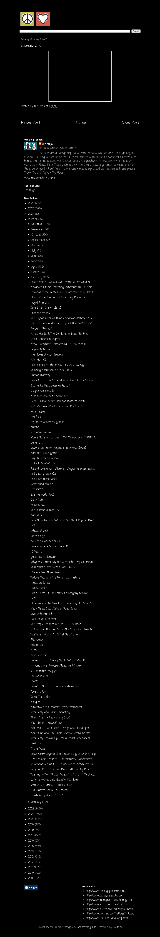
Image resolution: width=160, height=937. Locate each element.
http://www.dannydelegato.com (104, 896)
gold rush (36, 743)
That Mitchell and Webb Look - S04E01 (54, 567)
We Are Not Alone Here (45, 572)
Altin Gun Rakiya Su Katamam (49, 396)
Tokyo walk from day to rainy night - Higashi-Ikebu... (62, 562)
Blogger (117, 927)
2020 (31, 819)
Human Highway (40, 375)
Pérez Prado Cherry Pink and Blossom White (58, 401)
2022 (31, 809)
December (38, 224)
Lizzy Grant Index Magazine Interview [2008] (58, 448)
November (38, 229)
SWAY (34, 681)
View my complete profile (39, 178)
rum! (34, 650)
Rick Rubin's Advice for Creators (50, 790)
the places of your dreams (47, 355)
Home (81, 122)
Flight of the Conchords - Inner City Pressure (58, 298)
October (36, 235)
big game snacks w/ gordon (47, 422)
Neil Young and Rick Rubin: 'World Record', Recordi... (61, 733)
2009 (31, 878)
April (34, 267)
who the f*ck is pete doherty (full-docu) (55, 780)
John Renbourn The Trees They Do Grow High (58, 365)
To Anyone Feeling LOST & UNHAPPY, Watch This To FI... (63, 764)
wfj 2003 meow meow (44, 458)
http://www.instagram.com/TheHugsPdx (109, 900)
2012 (31, 862)
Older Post (130, 122)
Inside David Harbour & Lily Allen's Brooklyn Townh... (62, 629)
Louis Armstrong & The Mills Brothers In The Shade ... (63, 380)
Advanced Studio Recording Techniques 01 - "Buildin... (62, 287)
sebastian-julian (86, 927)
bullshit (35, 427)
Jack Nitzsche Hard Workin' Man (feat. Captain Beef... (63, 520)
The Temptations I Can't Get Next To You (55, 635)
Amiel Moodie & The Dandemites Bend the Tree (59, 334)
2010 (31, 873)
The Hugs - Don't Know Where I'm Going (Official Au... (63, 775)
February (37, 277)
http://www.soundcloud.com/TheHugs (107, 904)
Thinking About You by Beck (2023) (51, 370)
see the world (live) (42, 495)
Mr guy (35, 702)
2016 (31, 841)
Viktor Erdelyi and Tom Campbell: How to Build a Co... (62, 323)
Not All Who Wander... (44, 464)
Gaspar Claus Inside (42, 391)
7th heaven (37, 640)
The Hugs (47, 144)
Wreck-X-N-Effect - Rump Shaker (51, 785)
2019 (31, 825)
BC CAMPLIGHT (39, 676)
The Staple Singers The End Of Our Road (56, 624)
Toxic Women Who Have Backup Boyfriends (57, 406)
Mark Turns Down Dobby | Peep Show (54, 609)
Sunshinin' (37, 489)
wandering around (42, 484)
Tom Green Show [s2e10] (46, 308)
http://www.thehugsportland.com (105, 891)
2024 (31, 214)
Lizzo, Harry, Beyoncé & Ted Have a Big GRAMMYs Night (64, 754)
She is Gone (38, 749)
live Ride (36, 417)
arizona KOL (38, 505)
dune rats (37, 443)
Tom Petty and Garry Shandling (50, 712)
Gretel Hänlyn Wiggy (44, 671)
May (34, 261)
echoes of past (39, 531)
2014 (31, 851)
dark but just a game (44, 453)
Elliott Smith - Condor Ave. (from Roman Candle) (60, 282)
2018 (31, 830)
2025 (31, 209)
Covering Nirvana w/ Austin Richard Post (55, 687)
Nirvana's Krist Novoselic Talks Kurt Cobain (56, 666)
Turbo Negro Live (41, 432)
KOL (33, 526)
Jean (34, 598)
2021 (31, 814)
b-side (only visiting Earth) (47, 795)
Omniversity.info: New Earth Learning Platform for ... (63, 603)
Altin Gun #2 (38, 360)
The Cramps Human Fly (45, 510)
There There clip (40, 697)
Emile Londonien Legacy (45, 339)
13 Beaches (37, 552)
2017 (31, 835)
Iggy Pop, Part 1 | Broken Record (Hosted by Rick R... (62, 769)
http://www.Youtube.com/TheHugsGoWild (110, 909)
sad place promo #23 (43, 474)
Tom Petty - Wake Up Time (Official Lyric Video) (60, 738)
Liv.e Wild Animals (42, 614)
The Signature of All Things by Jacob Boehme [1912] (62, 318)
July (34, 251)
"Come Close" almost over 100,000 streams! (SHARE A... (63, 438)
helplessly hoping (41, 349)
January (36, 802)
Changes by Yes (40, 313)
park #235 (37, 515)
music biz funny (40, 583)
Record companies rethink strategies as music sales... (63, 469)
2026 (31, 203)
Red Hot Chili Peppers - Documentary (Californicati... (62, 759)
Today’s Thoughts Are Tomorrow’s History (55, 578)
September (38, 240)
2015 (31, 846)
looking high (38, 536)
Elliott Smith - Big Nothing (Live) (50, 718)
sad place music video (44, 479)
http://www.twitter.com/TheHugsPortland (110, 914)
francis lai (37, 645)
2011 (31, 867)
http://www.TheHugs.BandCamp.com (107, 918)
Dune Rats (37, 500)
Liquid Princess (40, 303)
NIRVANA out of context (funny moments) (56, 707)
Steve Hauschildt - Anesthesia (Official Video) (58, 344)
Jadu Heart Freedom (43, 619)
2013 (31, 857)
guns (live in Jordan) (43, 557)
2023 (31, 219)
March (35, 272)
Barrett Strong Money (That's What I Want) (58, 661)
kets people (38, 412)
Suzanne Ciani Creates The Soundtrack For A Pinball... (63, 292)
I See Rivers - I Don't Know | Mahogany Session (59, 593)
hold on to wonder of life (46, 541)
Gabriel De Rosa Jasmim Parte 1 (50, 386)
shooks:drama (39, 655)
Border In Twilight (41, 329)
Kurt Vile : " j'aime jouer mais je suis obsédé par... (60, 728)
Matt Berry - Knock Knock (46, 723)
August (36, 245)
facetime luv (38, 692)
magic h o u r (39, 588)
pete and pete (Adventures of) (49, 546)
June (34, 256)
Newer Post (30, 122)
